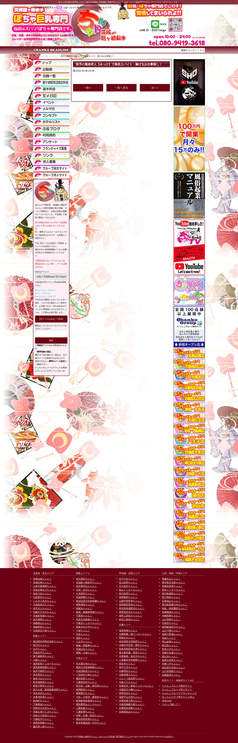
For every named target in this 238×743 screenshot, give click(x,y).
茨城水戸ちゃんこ (42, 652)
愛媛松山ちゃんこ (171, 578)
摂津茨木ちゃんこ (128, 693)
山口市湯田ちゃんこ (172, 671)
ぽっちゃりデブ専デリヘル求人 (178, 697)
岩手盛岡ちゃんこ (42, 619)
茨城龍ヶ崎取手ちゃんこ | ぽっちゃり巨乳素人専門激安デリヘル (104, 736)
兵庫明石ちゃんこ (128, 671)
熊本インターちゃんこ (173, 589)
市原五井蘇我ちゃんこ (87, 619)
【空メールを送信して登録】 (51, 319)
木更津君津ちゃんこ (43, 697)
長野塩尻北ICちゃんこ (130, 612)
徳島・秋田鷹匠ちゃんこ (174, 608)
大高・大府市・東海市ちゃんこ (92, 697)
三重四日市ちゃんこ (86, 682)
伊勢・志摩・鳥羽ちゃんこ (90, 715)
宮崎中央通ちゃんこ (172, 652)
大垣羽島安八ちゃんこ (87, 671)
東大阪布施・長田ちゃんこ (133, 652)
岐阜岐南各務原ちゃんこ (88, 700)
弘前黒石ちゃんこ (42, 597)
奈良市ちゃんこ (127, 663)
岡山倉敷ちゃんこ (171, 641)
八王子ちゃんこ (84, 641)
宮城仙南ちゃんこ (42, 578)
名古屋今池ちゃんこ (86, 663)
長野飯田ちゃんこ (128, 597)
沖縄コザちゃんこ (171, 663)
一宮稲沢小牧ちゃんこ (87, 674)
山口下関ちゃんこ (171, 630)
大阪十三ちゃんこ (128, 682)
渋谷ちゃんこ (83, 634)
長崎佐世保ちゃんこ (172, 586)
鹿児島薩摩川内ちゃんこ (174, 604)
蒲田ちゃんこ (83, 638)
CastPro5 (168, 736)
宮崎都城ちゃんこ (171, 612)
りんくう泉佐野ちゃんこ (131, 678)
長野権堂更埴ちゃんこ (130, 604)
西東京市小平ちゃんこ (87, 626)
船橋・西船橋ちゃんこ (87, 645)
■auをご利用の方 (42, 293)
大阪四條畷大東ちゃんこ (131, 704)
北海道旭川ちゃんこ (43, 604)
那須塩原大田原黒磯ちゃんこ (91, 600)
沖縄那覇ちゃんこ (171, 615)
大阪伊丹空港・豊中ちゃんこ (134, 645)
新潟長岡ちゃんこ (128, 593)
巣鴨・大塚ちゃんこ (86, 652)
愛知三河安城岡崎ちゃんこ (90, 667)
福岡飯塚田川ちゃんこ (173, 626)
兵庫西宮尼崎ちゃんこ (130, 708)
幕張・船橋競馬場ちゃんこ (90, 612)
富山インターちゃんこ (130, 589)
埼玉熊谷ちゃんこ (42, 674)
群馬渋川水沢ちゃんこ (44, 708)
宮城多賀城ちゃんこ (43, 615)
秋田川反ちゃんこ (42, 593)
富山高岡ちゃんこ (128, 582)
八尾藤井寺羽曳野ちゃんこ (133, 660)
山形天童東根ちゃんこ (44, 586)
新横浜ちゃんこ (84, 608)
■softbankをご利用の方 (45, 296)
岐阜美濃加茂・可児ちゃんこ (91, 722)
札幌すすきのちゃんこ (44, 612)
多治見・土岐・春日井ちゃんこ (92, 685)
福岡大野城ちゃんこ (172, 634)
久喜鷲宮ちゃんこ (85, 593)
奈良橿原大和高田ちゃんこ (133, 641)
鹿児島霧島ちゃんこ (172, 593)
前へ (88, 87)
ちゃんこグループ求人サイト (177, 689)
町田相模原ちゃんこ (43, 682)
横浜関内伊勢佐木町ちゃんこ (48, 641)
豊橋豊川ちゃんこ (85, 693)
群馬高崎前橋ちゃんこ (44, 667)
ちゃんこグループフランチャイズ (179, 693)
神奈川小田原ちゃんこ (44, 715)
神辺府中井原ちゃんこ (173, 667)
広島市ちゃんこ (170, 623)
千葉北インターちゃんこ (88, 623)
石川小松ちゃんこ (128, 578)
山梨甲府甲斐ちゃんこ (130, 600)
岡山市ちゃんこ (170, 656)
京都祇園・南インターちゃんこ (135, 634)
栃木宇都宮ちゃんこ (43, 671)
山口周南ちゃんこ (171, 619)
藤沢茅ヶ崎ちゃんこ (43, 726)
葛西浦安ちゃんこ (85, 604)
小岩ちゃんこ (83, 630)
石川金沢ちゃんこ (128, 586)
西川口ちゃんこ (41, 645)
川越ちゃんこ (40, 660)
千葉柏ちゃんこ (84, 615)
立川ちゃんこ (40, 648)
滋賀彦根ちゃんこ (128, 630)
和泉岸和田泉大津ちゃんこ (133, 648)
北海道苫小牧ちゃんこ (44, 630)
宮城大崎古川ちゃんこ (44, 589)
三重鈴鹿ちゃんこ (85, 711)
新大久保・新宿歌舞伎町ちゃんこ (50, 689)
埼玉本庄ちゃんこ (42, 693)
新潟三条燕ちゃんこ (129, 619)
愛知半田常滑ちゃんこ (87, 719)
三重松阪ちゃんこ (85, 708)
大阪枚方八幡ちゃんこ (130, 689)
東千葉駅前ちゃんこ (43, 656)
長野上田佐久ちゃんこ (130, 615)
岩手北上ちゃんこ (42, 608)
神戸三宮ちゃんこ (128, 667)
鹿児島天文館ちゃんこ (173, 582)
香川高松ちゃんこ (171, 597)
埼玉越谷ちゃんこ (85, 578)
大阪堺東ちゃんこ (128, 674)
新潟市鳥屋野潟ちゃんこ (131, 608)
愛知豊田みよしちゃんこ (88, 704)
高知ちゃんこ (169, 638)
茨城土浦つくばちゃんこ (46, 711)
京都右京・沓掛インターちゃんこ (136, 685)
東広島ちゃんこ (170, 645)
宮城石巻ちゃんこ (42, 582)
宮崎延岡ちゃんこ (171, 675)
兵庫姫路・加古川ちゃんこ (133, 656)
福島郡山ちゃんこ (42, 623)
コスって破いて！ (171, 704)
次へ (154, 87)
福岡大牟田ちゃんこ (172, 660)
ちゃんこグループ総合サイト (177, 685)
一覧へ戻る (121, 87)
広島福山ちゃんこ (171, 600)
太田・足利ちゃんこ (86, 589)
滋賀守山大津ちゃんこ (130, 697)
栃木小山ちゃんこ (42, 678)
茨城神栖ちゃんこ (85, 597)
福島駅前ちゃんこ (42, 626)
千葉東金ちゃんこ (42, 704)
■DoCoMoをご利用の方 (45, 290)
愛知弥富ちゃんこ (85, 678)
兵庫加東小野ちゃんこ (130, 700)
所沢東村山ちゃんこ (86, 586)
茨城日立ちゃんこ (85, 649)
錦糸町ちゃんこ (41, 700)
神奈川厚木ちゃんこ (43, 685)
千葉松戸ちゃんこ (42, 719)
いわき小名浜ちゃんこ (44, 600)
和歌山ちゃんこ (127, 637)
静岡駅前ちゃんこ (85, 689)
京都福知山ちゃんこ (129, 711)
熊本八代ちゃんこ (171, 649)
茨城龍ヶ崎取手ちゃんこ (88, 582)
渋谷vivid (167, 700)
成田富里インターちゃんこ (47, 663)
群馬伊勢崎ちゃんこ (43, 722)
